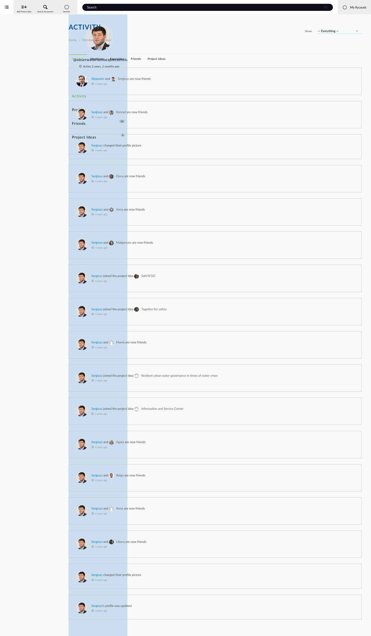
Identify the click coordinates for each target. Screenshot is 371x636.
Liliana (189, 542)
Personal (146, 59)
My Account (354, 7)
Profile (77, 103)
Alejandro (166, 79)
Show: (308, 31)
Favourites (186, 59)
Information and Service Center (231, 409)
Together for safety (222, 309)
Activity (78, 94)
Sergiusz (192, 79)
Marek (189, 342)
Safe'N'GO (217, 276)
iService (14, 629)
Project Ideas (98, 120)
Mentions (165, 59)
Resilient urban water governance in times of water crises (248, 375)
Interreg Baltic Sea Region (20, 625)
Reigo (188, 475)
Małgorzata (192, 242)
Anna (188, 209)
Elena (188, 176)
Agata (189, 442)
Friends (98, 112)
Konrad (189, 112)
